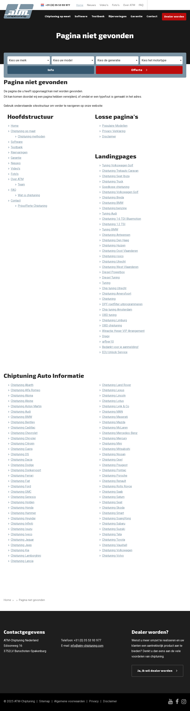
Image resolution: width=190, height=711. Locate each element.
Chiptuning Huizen (113, 245)
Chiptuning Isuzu (21, 529)
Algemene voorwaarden (69, 701)
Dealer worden (174, 16)
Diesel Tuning (111, 277)
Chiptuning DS (20, 454)
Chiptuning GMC (21, 491)
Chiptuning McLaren (115, 427)
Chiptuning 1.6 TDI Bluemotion (121, 219)
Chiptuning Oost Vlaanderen (120, 251)
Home (79, 4)
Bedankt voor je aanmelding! (120, 347)
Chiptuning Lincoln (114, 395)
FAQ (141, 4)
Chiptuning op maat (58, 16)
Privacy (94, 701)
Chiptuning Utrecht (114, 261)
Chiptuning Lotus (113, 401)
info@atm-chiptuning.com (87, 645)
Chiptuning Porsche (114, 475)
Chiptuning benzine (114, 208)
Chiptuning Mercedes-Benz (119, 433)
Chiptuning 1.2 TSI (113, 224)
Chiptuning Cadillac (23, 427)
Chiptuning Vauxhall (114, 545)
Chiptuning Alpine (22, 401)
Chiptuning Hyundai (23, 518)
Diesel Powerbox (113, 272)
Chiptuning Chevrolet (24, 433)
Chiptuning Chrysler (23, 438)
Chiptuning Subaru (113, 523)
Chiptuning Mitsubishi (116, 449)
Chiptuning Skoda (113, 507)
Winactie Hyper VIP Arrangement (123, 331)
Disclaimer (109, 136)
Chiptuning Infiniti (22, 523)
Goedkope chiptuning (115, 187)
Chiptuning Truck (112, 181)
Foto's (115, 4)
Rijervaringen (118, 16)
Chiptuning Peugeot (114, 465)
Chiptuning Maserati (115, 417)
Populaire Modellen (114, 125)
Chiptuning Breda (113, 197)
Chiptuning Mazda (113, 422)
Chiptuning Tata (112, 534)
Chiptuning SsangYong (116, 518)
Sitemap (44, 701)
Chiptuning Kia (20, 550)
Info (51, 70)
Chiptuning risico (113, 256)
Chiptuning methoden (31, 136)
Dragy (106, 336)
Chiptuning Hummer (23, 513)
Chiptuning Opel (112, 459)
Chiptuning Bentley (23, 422)
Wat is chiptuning (29, 195)
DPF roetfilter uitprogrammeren (122, 304)
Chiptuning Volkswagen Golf (120, 192)
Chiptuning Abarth (22, 385)
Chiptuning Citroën (22, 443)
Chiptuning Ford (21, 486)
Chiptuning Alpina (22, 395)
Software (81, 16)
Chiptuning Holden (22, 502)
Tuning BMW (110, 229)
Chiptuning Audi (21, 411)
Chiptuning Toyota (113, 539)
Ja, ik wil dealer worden (154, 670)
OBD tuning (109, 315)
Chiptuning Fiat (20, 481)
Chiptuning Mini (112, 443)
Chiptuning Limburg (114, 320)
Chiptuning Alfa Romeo (25, 390)
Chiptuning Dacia (21, 459)
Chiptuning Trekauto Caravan (120, 171)
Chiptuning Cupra (21, 449)
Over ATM (129, 4)
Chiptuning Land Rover (116, 385)
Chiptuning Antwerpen (116, 235)
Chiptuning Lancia (22, 561)
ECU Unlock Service (114, 352)
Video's (104, 4)
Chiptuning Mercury (114, 438)
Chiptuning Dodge (22, 465)
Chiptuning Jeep (21, 545)
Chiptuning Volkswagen (117, 550)
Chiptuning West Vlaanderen (120, 267)
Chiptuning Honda (22, 507)
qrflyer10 (108, 341)
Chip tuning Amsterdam (117, 309)
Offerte (136, 70)
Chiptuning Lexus (113, 390)
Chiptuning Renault (114, 481)
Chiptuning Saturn (113, 497)
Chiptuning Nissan (113, 454)
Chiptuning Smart (113, 513)
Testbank (97, 16)
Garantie (136, 16)
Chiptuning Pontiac (114, 470)
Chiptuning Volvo (113, 555)
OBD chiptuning (112, 325)
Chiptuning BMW (112, 203)
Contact (152, 16)
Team (21, 184)
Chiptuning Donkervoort (26, 470)
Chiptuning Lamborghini (26, 555)
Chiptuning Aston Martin (26, 406)
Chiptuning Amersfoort (116, 293)
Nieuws (91, 4)
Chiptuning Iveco (21, 534)
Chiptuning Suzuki (113, 529)
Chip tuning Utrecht (114, 288)
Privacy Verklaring (113, 131)
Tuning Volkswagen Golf (117, 165)
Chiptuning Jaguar (22, 539)
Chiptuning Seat (112, 502)
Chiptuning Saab (112, 491)
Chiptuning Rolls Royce (117, 486)
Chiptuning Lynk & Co (115, 406)
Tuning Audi (109, 213)
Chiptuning (109, 299)
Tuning (106, 283)
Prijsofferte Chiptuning (32, 206)
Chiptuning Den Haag (115, 240)
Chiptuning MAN (112, 411)
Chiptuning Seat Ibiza (116, 176)
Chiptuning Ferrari (22, 475)
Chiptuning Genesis (23, 497)
